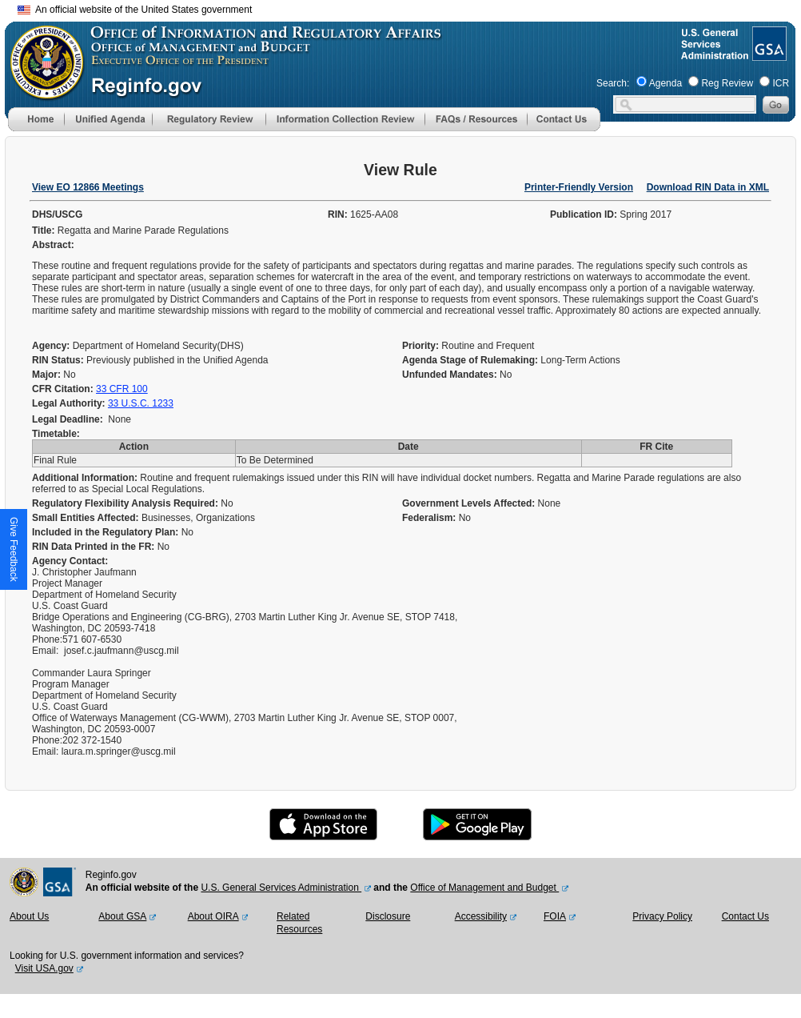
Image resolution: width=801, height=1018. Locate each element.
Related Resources (299, 923)
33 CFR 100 (122, 389)
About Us (29, 916)
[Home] (36, 128)
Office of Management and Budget (484, 887)
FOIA (555, 916)
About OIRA (213, 916)
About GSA (122, 916)
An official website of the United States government (135, 9)
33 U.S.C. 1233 (140, 403)
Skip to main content (410, 7)
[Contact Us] (563, 128)
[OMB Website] (41, 92)
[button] (108, 119)
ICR (780, 83)
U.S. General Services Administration (281, 887)
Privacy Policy (662, 916)
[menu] (108, 119)
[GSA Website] (768, 54)
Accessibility (481, 916)
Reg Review (727, 83)
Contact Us (745, 916)
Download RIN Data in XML (708, 187)
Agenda (665, 83)
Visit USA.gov (44, 968)
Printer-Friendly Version (578, 187)
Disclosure (387, 916)
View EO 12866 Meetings (88, 187)
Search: (612, 83)
